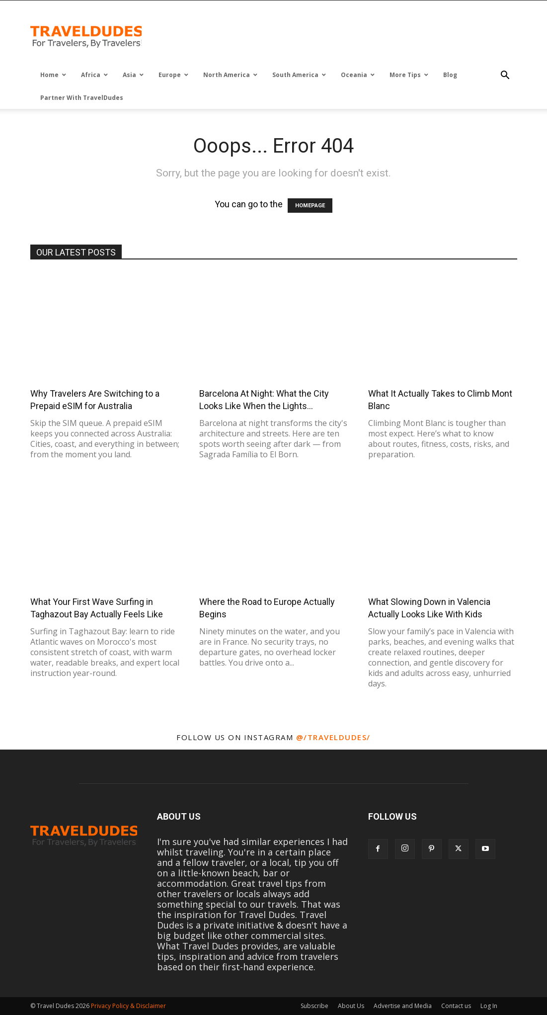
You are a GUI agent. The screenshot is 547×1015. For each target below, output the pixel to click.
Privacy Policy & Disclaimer (128, 1006)
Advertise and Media (403, 1006)
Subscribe (314, 1006)
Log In (488, 1006)
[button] (505, 76)
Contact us (456, 1006)
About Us (351, 1006)
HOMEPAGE (310, 205)
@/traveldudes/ (333, 737)
